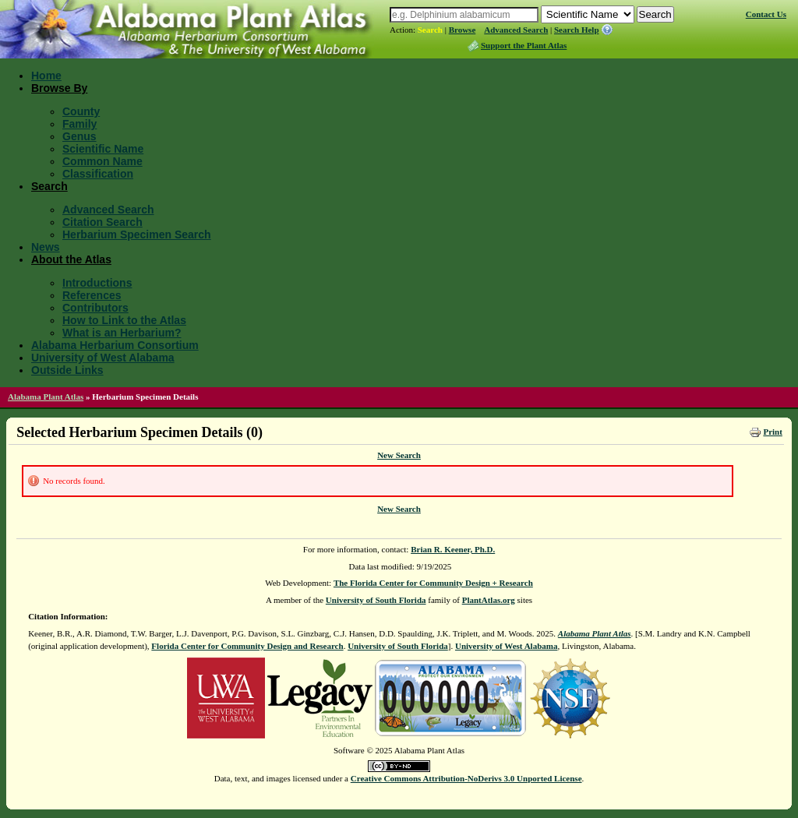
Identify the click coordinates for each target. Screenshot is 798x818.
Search (430, 29)
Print (772, 431)
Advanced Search (516, 29)
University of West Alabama (103, 357)
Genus (79, 136)
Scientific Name (102, 149)
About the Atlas (71, 259)
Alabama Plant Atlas (45, 396)
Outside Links (67, 370)
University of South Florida (376, 600)
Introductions (97, 283)
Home (46, 75)
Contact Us (766, 14)
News (45, 247)
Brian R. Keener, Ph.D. (453, 549)
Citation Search (102, 222)
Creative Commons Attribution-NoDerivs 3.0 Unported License (466, 778)
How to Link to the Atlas (124, 320)
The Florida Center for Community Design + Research (433, 582)
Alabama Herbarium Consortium (115, 345)
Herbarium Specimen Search (136, 234)
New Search (399, 455)
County (81, 111)
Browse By (59, 88)
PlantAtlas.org (488, 600)
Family (79, 124)
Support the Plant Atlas (524, 45)
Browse (462, 29)
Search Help (576, 29)
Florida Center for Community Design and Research (247, 646)
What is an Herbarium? (121, 332)
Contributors (95, 307)
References (92, 295)
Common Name (102, 161)
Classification (97, 173)
